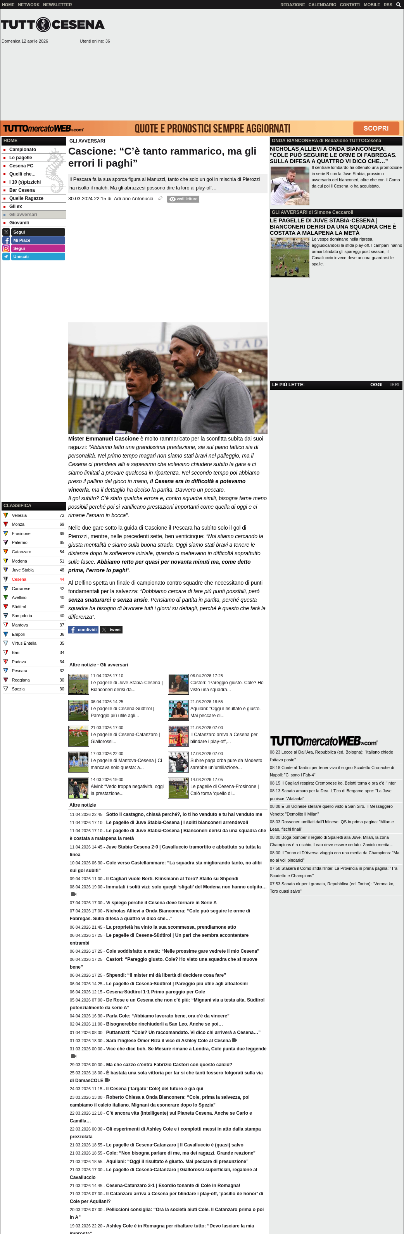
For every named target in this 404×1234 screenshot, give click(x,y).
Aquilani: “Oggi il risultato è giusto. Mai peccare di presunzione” (177, 1161)
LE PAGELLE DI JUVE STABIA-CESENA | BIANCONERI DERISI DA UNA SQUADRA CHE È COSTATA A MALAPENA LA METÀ (333, 226)
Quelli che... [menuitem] (19, 174)
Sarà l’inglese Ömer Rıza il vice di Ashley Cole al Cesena (168, 1040)
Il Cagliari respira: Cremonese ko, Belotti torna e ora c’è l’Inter (338, 783)
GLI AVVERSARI (289, 212)
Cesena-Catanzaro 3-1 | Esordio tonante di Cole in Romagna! (173, 1185)
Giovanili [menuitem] (16, 222)
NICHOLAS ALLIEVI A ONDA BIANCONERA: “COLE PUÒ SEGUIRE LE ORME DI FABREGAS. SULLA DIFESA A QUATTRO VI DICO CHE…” (333, 155)
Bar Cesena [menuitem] (19, 190)
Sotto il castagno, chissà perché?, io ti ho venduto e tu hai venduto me (184, 814)
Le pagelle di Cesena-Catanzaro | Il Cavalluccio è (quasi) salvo (174, 1145)
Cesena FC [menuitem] (18, 166)
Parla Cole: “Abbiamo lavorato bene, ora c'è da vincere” (168, 1016)
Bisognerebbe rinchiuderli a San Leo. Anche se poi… (164, 1024)
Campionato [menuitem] (19, 149)
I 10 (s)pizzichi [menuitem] (22, 182)
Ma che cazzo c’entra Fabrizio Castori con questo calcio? (169, 1064)
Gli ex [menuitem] (12, 206)
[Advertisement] (257, 64)
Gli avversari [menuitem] (20, 214)
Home (10, 140)
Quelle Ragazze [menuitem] (23, 198)
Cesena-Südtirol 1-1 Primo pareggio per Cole (155, 992)
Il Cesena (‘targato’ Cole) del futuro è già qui (155, 1088)
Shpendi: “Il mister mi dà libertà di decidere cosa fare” (166, 975)
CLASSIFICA (17, 505)
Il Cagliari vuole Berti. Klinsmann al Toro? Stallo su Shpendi (172, 878)
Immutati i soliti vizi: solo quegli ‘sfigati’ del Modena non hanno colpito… (186, 887)
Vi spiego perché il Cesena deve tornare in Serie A (161, 902)
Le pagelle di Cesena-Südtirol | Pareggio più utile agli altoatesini (177, 983)
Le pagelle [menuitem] (17, 157)
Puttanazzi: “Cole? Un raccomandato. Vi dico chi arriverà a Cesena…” (183, 1032)
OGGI (376, 384)
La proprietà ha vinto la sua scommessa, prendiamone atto (171, 927)
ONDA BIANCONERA (295, 140)
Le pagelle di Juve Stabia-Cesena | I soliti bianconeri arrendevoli (177, 822)
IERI (394, 384)
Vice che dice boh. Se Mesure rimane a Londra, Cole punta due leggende (186, 1049)
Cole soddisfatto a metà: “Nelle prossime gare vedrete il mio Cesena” (182, 951)
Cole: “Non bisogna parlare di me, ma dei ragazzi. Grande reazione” (181, 1153)
